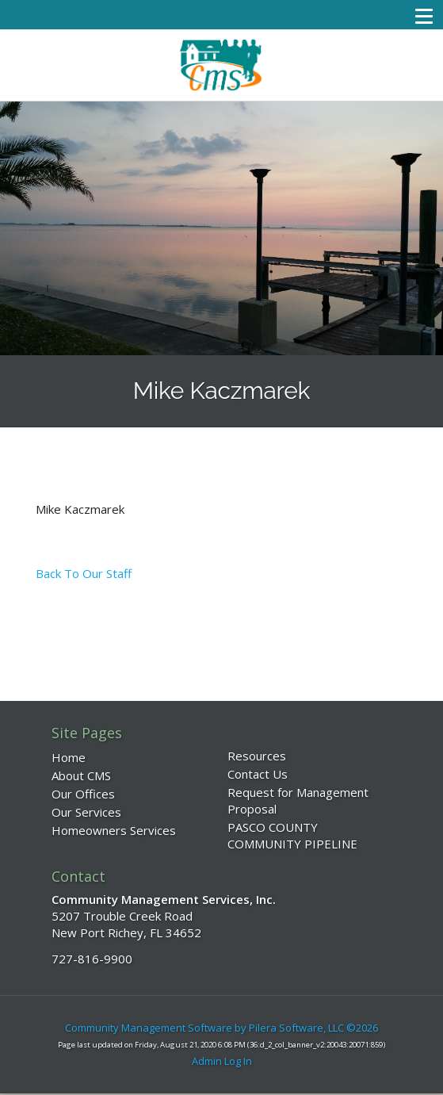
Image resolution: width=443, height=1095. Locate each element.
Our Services (86, 812)
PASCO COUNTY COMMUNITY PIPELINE (292, 835)
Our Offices (83, 794)
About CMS (81, 775)
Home (69, 757)
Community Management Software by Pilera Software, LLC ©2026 (221, 1027)
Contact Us (257, 774)
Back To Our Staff (84, 573)
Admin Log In (222, 1061)
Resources (256, 756)
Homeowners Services (114, 830)
